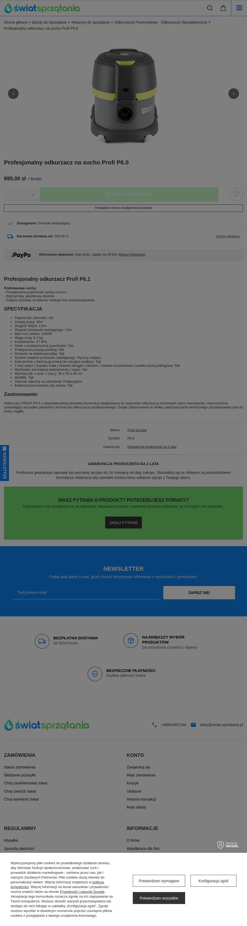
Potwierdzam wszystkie (159, 898)
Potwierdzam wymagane (159, 881)
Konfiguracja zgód (213, 881)
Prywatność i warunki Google (82, 892)
